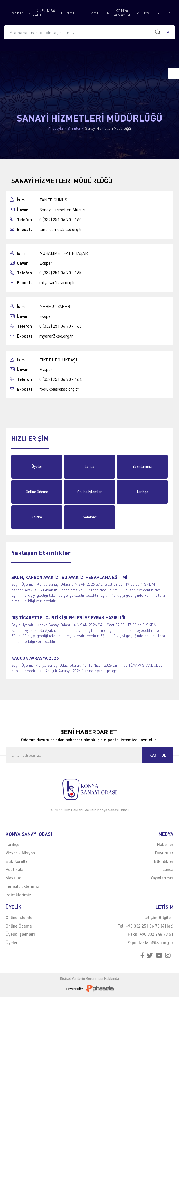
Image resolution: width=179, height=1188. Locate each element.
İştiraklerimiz (18, 894)
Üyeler (37, 466)
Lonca (89, 466)
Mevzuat (14, 877)
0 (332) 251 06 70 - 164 (60, 379)
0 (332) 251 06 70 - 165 (60, 273)
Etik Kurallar (17, 861)
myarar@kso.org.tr (56, 336)
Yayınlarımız (142, 466)
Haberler (165, 844)
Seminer (89, 517)
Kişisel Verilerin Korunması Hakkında (89, 978)
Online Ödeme (37, 491)
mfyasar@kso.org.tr (57, 282)
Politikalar (15, 869)
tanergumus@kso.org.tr (60, 229)
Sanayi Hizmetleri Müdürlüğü (108, 128)
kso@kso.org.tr (159, 942)
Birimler (74, 128)
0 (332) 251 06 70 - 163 (60, 326)
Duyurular (164, 852)
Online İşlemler (89, 491)
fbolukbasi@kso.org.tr (59, 389)
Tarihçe (142, 491)
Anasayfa (55, 128)
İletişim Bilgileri (158, 917)
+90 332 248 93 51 (156, 934)
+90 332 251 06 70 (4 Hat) (149, 925)
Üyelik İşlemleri (20, 934)
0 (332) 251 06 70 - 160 (60, 219)
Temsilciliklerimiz (22, 886)
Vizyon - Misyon (20, 852)
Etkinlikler (163, 861)
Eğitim (37, 517)
